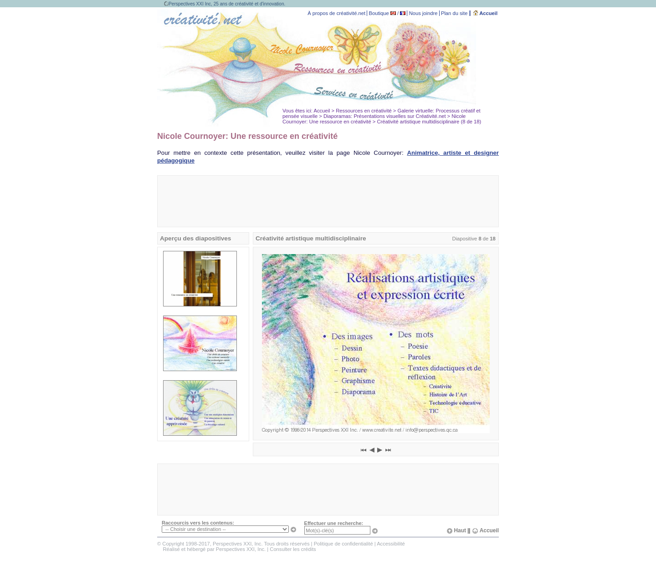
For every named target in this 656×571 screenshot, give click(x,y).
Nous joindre (423, 13)
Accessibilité (391, 543)
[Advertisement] (328, 201)
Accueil (485, 13)
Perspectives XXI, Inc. (241, 549)
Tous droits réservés (286, 543)
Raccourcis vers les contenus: (198, 522)
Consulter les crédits (293, 549)
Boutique (379, 13)
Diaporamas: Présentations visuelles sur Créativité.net (384, 116)
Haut (456, 530)
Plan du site (454, 13)
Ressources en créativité (364, 110)
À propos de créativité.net (336, 13)
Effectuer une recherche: (334, 523)
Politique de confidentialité (343, 543)
